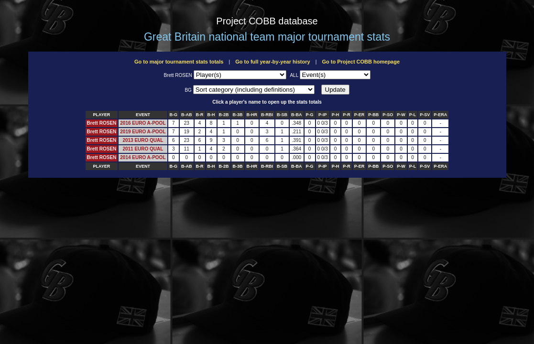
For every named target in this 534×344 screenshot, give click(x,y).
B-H (211, 114)
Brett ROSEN (102, 123)
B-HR (252, 114)
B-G (174, 114)
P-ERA (440, 114)
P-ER (359, 114)
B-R (200, 114)
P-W (401, 114)
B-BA (296, 114)
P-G (310, 114)
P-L (412, 114)
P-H (335, 114)
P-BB (373, 114)
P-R (346, 114)
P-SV (425, 114)
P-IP (322, 114)
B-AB (186, 114)
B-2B (224, 114)
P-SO (387, 114)
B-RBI (267, 114)
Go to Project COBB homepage (361, 61)
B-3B (238, 114)
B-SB (282, 114)
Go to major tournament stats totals (178, 61)
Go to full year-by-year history (272, 61)
